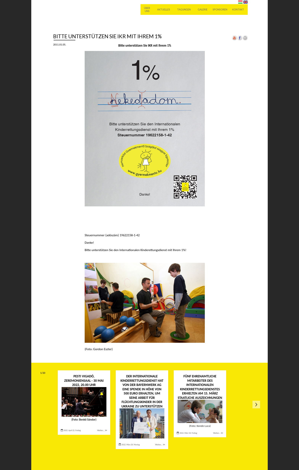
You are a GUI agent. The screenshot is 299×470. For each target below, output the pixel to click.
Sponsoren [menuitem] (220, 9)
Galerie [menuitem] (203, 9)
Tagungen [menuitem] (184, 9)
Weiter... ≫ (102, 430)
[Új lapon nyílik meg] (239, 39)
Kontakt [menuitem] (238, 9)
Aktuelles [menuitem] (163, 9)
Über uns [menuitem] (147, 9)
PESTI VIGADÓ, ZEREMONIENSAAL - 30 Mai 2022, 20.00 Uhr (84, 380)
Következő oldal (256, 404)
